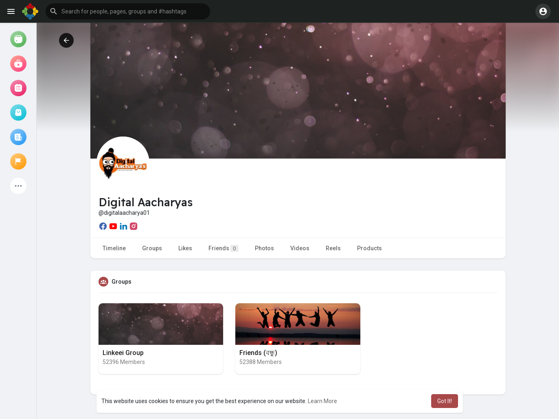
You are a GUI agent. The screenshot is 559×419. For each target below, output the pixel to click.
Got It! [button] (444, 401)
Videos (299, 248)
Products (369, 248)
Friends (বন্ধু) (258, 353)
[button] (128, 11)
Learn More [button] (322, 401)
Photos (264, 248)
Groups (152, 248)
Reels (333, 248)
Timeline (114, 248)
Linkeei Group (123, 353)
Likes (185, 248)
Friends (223, 248)
